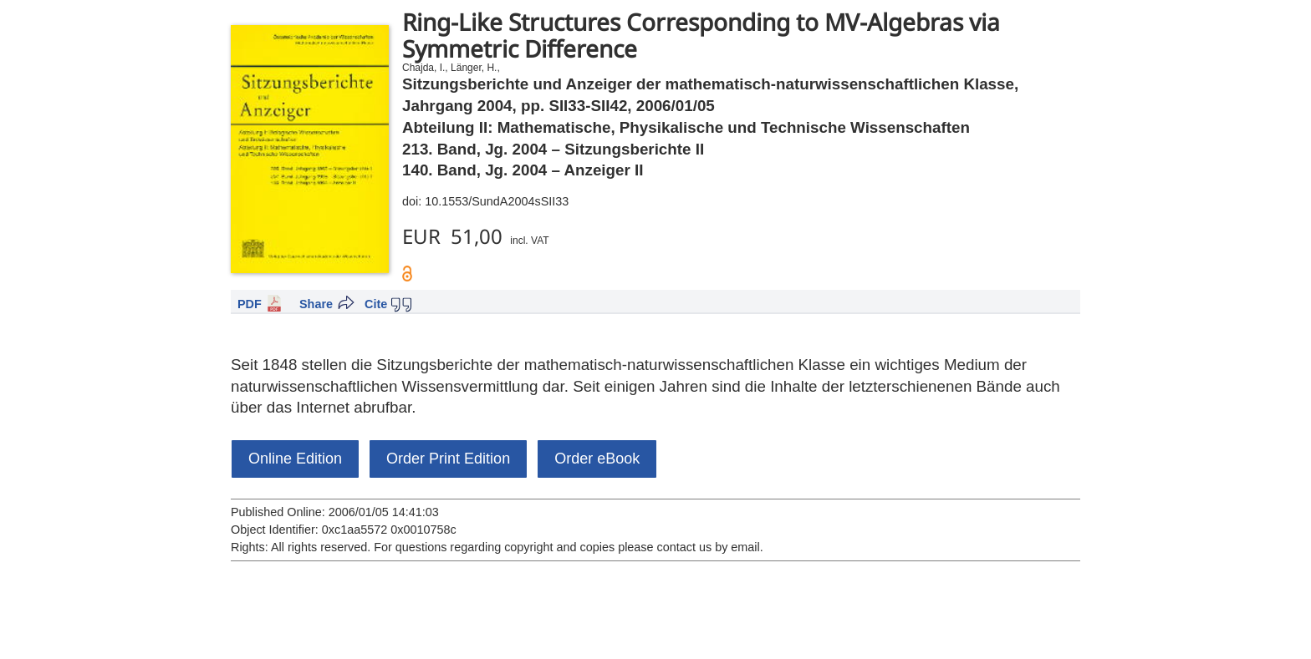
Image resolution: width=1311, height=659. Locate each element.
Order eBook (597, 458)
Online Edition (295, 458)
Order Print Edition (448, 458)
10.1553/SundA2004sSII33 (497, 201)
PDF (249, 304)
